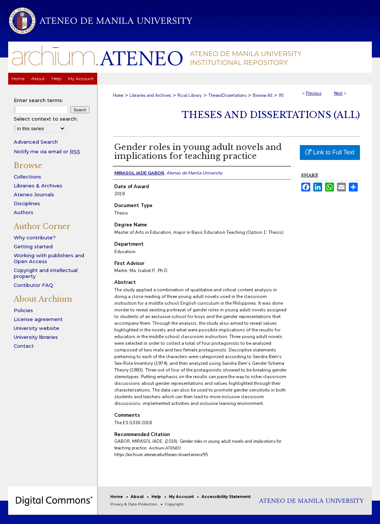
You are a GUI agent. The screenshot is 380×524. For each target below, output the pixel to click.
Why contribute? (35, 237)
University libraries (36, 337)
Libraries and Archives (150, 95)
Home (118, 95)
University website (36, 328)
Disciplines (27, 203)
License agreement (38, 319)
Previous (313, 93)
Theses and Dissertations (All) (271, 114)
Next (338, 93)
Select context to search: (46, 119)
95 (281, 95)
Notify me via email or (47, 151)
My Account (182, 496)
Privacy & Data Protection (134, 504)
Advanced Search (36, 142)
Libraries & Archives (38, 186)
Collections (27, 177)
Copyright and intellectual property (46, 273)
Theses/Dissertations (227, 95)
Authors (23, 212)
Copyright (174, 504)
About (138, 496)
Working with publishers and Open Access (49, 258)
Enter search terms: (38, 100)
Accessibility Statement (226, 496)
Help (156, 496)
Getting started (33, 246)
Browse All (262, 95)
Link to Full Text (329, 152)
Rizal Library (189, 95)
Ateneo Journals (34, 194)
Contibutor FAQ (33, 285)
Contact (24, 346)
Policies (23, 310)
